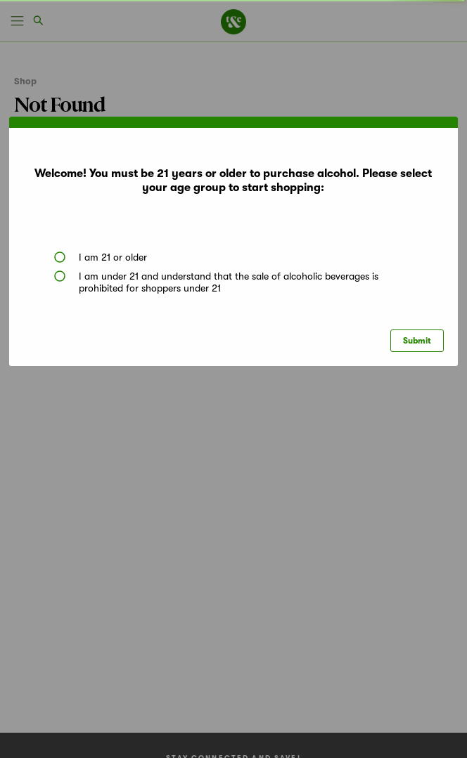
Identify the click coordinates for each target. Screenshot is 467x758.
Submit (417, 341)
